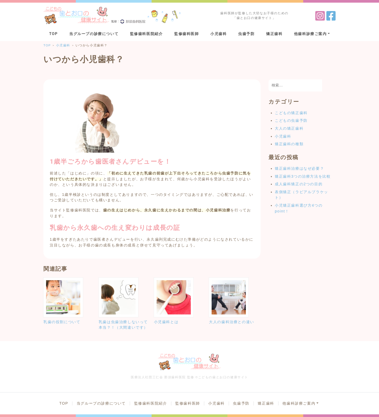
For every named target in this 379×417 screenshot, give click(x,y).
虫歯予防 (246, 34)
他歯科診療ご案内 (310, 34)
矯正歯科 (274, 34)
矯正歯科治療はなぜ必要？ (299, 168)
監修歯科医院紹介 (146, 34)
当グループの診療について (93, 34)
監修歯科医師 (186, 34)
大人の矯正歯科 (289, 128)
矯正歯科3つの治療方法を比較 (303, 176)
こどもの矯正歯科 (291, 113)
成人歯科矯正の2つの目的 (298, 184)
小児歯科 (218, 34)
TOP (53, 34)
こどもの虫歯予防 (291, 120)
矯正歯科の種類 (289, 144)
